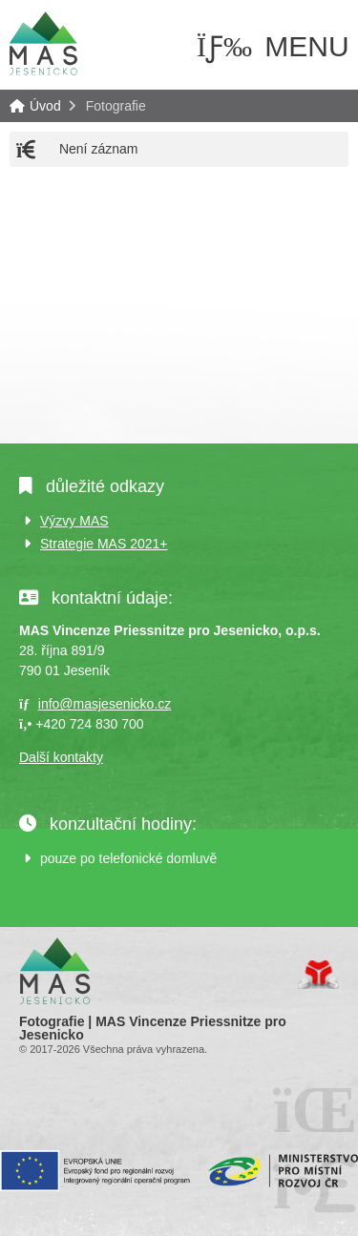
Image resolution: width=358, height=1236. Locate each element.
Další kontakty (61, 757)
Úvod (42, 42)
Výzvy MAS (74, 520)
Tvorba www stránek (318, 974)
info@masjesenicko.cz (105, 703)
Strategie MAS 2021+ (103, 543)
